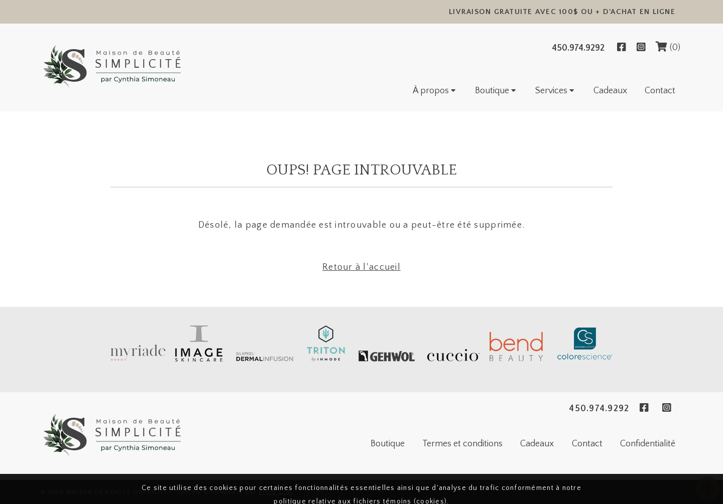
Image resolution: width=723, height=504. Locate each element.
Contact (660, 91)
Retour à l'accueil (361, 267)
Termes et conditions (462, 444)
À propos (435, 91)
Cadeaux (610, 91)
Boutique (496, 91)
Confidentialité (647, 444)
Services (555, 91)
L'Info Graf (275, 492)
